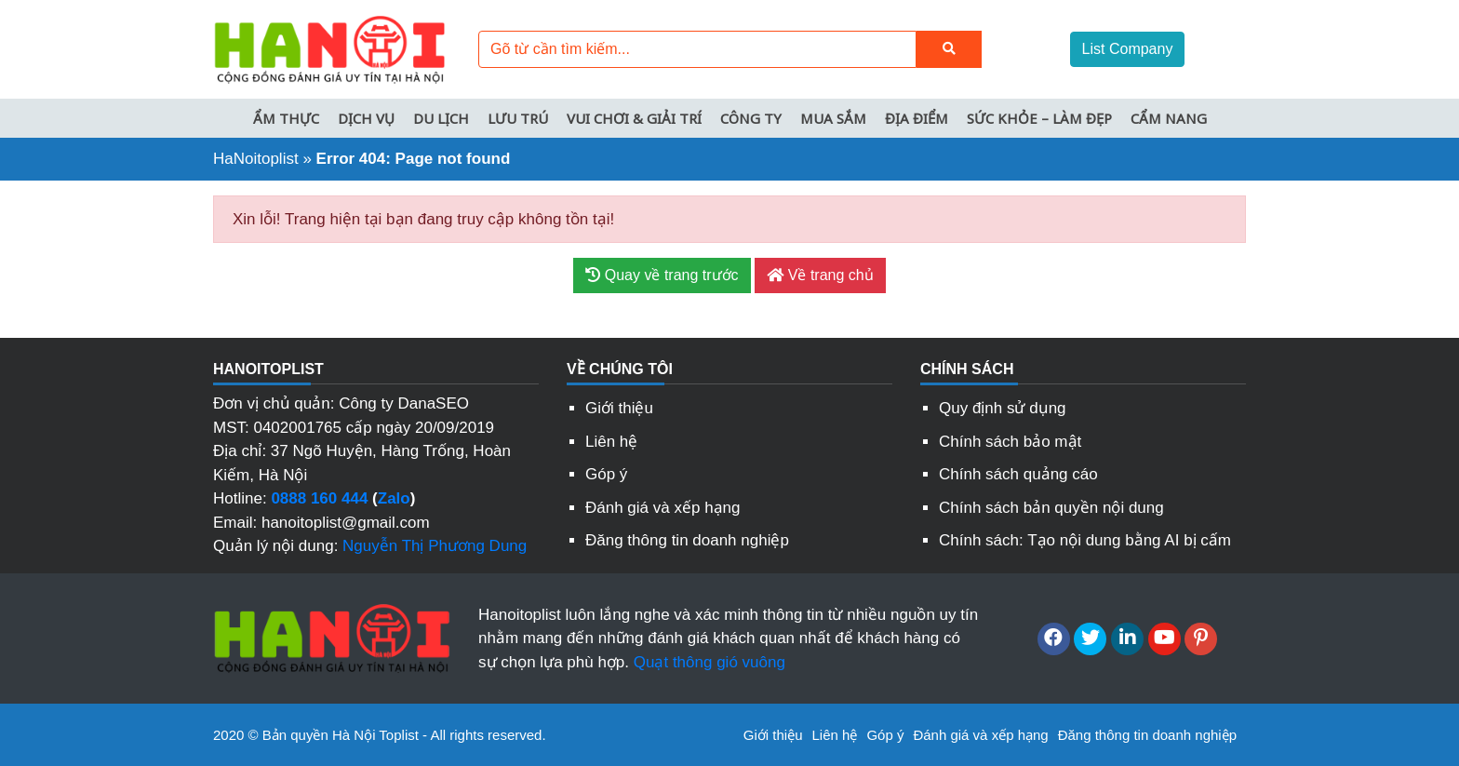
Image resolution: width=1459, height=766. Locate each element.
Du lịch (441, 118)
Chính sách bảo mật (1010, 441)
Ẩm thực (286, 118)
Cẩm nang (1169, 118)
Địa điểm (916, 118)
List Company (1127, 49)
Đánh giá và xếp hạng (663, 508)
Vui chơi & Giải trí (634, 118)
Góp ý (606, 474)
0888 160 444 (319, 498)
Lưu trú (518, 118)
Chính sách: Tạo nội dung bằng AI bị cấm (1085, 540)
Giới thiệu (619, 408)
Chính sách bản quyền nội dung (1051, 508)
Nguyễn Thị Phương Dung (434, 546)
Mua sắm (833, 118)
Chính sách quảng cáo (1018, 474)
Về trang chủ (820, 275)
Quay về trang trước (661, 275)
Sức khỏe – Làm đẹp (1039, 118)
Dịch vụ (366, 118)
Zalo (394, 498)
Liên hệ (611, 441)
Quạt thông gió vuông (709, 662)
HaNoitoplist (256, 159)
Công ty (751, 118)
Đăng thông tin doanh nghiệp (687, 540)
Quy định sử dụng (1002, 408)
